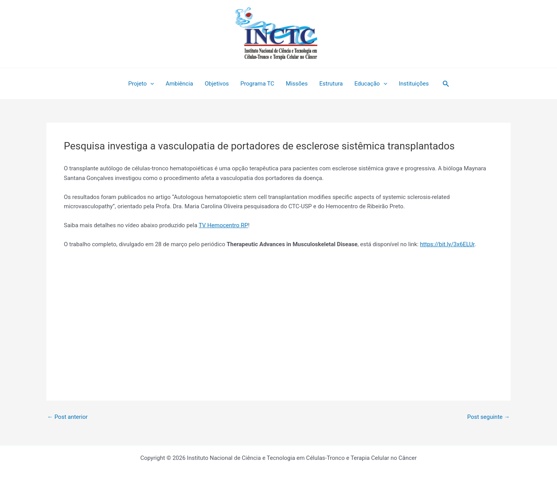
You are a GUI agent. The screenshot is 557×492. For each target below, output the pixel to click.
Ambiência (179, 83)
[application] (150, 83)
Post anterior (67, 417)
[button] (446, 84)
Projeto (141, 83)
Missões (297, 83)
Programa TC (258, 83)
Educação (370, 83)
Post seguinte (488, 417)
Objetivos (217, 83)
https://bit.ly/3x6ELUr (447, 244)
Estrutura (331, 83)
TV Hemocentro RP (223, 225)
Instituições (414, 83)
